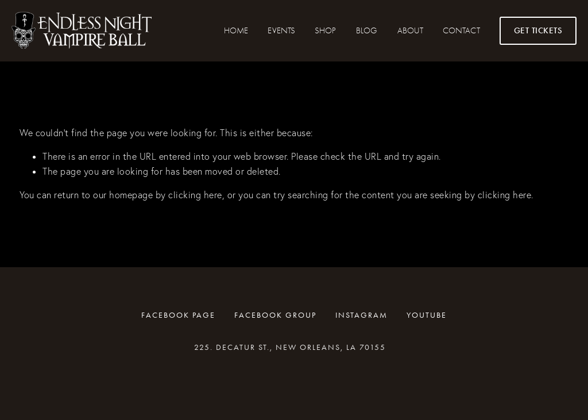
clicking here (195, 195)
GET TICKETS (538, 30)
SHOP (325, 30)
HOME (236, 30)
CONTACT (461, 30)
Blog (366, 30)
